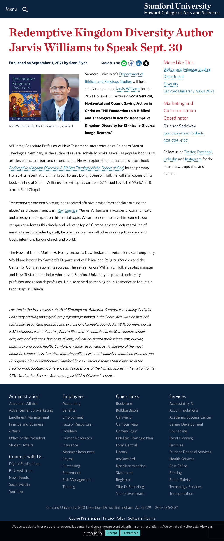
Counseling (178, 430)
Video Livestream (130, 493)
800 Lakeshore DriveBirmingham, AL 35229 (114, 507)
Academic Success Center (190, 417)
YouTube (16, 491)
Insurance (70, 444)
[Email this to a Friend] (124, 63)
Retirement (71, 472)
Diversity (171, 83)
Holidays (69, 430)
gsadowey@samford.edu (184, 133)
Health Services (181, 458)
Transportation (181, 493)
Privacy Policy (114, 518)
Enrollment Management (29, 417)
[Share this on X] (146, 63)
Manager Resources (78, 451)
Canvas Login (126, 430)
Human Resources (77, 437)
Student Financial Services (190, 451)
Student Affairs (21, 444)
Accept (112, 533)
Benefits (69, 410)
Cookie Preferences (84, 518)
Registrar (123, 479)
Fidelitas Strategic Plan (134, 437)
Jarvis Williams (128, 88)
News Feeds (19, 477)
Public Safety (179, 479)
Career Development (186, 424)
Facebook (204, 151)
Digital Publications (24, 463)
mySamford (125, 458)
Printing (175, 472)
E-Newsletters (20, 470)
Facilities (176, 444)
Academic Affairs (23, 403)
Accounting (71, 403)
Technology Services (185, 486)
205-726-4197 (176, 140)
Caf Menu (124, 417)
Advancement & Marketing (31, 410)
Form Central (126, 444)
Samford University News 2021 (189, 91)
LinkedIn (170, 158)
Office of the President (27, 437)
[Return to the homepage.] (182, 13)
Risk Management (77, 479)
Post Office (178, 465)
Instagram (193, 158)
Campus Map (127, 424)
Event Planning (181, 437)
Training (68, 486)
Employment (72, 417)
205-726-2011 (166, 507)
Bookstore (124, 403)
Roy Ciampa (67, 210)
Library (121, 451)
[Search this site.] (25, 9)
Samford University (62, 507)
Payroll (68, 458)
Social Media (19, 484)
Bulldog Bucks (127, 410)
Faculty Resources (76, 424)
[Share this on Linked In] (139, 63)
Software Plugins (141, 518)
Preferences (130, 533)
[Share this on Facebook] (131, 63)
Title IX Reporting (130, 486)
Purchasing (71, 465)
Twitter (189, 151)
